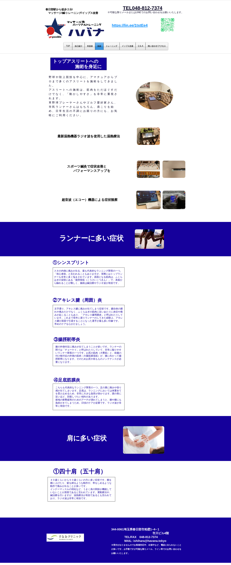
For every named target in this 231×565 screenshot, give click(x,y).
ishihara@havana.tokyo (149, 540)
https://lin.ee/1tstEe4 (130, 25)
